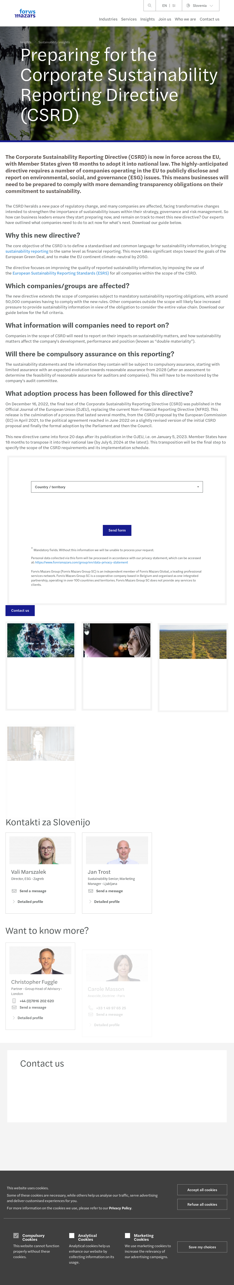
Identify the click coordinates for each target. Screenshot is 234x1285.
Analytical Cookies (87, 1237)
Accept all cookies (202, 1189)
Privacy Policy (120, 1207)
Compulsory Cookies (33, 1237)
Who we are (185, 19)
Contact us (209, 19)
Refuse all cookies (202, 1204)
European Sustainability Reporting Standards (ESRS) (60, 273)
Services (129, 19)
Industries (108, 19)
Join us (164, 19)
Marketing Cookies (144, 1237)
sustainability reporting (26, 251)
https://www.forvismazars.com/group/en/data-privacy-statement (81, 562)
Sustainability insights (54, 41)
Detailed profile (27, 902)
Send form (116, 530)
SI (174, 5)
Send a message (28, 892)
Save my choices (202, 1246)
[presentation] (65, 509)
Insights (147, 19)
